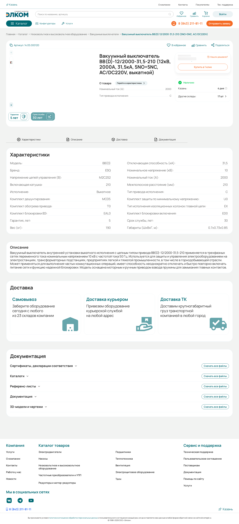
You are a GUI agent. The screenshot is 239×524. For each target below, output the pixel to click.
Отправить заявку (219, 23)
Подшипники (123, 451)
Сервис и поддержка (202, 445)
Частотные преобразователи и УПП (60, 475)
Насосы (43, 458)
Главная (10, 34)
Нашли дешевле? (217, 57)
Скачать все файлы (215, 366)
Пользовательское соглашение (203, 458)
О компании (164, 5)
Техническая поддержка (198, 451)
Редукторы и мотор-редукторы (57, 482)
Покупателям (202, 5)
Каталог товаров (54, 445)
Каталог (23, 34)
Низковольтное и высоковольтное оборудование (59, 34)
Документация (192, 472)
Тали (118, 478)
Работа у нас (13, 472)
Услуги (10, 451)
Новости (11, 478)
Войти (223, 14)
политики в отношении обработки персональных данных (73, 518)
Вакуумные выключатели (104, 34)
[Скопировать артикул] (24, 45)
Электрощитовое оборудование (135, 472)
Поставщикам (192, 465)
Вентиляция (123, 465)
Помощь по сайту (194, 478)
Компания (15, 445)
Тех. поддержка (225, 5)
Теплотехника (124, 458)
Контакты (183, 5)
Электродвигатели (50, 451)
